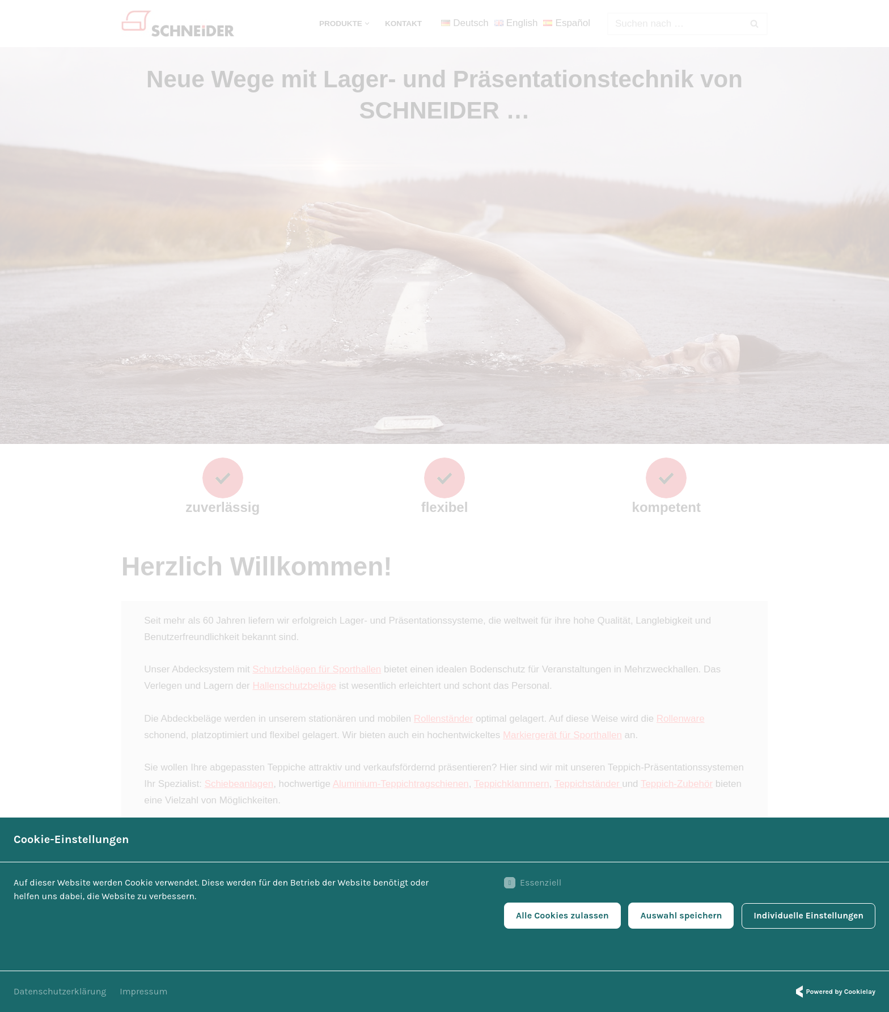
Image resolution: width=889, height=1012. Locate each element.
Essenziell (529, 884)
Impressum (143, 991)
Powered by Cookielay (834, 991)
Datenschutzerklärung (60, 991)
